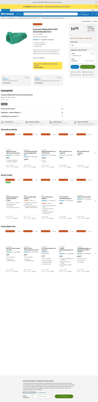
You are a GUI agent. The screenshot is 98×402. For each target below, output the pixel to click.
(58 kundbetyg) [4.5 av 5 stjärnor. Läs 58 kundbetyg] (88, 373)
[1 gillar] (19, 300)
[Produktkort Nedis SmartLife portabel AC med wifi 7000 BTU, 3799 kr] (13, 306)
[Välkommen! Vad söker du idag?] (51, 14)
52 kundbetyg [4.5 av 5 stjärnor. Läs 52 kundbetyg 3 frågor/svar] (44, 39)
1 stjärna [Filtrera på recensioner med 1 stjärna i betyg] (22, 137)
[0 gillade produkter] (92, 14)
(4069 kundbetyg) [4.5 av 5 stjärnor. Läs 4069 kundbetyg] (45, 373)
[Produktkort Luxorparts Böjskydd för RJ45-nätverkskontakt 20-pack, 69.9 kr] (13, 261)
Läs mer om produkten (39, 57)
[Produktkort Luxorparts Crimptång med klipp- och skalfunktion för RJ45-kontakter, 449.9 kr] (84, 358)
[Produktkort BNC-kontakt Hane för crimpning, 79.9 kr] (84, 261)
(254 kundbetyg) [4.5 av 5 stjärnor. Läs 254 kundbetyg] (88, 319)
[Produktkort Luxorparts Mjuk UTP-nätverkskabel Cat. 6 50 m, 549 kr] (13, 358)
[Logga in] (84, 14)
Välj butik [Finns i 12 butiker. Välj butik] (33, 338)
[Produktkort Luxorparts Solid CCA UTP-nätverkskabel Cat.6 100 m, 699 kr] (31, 358)
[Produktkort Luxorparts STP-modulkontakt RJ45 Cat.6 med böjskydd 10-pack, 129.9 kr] (31, 261)
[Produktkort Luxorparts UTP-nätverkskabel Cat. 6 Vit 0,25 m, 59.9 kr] (49, 358)
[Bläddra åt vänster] (3, 273)
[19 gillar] (90, 255)
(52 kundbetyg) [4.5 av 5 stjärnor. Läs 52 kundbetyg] (17, 275)
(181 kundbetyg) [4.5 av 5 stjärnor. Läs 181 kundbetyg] (17, 372)
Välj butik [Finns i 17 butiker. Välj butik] (51, 338)
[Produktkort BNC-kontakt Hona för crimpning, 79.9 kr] (67, 261)
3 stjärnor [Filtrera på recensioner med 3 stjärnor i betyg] (22, 132)
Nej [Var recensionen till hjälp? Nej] (61, 166)
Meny (19, 14)
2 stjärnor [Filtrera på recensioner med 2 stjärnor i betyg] (22, 135)
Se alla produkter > (39, 67)
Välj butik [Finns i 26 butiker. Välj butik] (87, 287)
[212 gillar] (36, 352)
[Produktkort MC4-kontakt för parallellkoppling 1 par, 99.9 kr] (67, 306)
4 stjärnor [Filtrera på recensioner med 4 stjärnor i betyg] (22, 130)
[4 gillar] (37, 300)
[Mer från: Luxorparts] (7, 91)
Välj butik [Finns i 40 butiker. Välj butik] (69, 287)
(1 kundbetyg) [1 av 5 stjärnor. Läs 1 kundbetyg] (69, 275)
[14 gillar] (94, 21)
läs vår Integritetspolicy (40, 392)
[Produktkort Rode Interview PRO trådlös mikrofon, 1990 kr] (31, 306)
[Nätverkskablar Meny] (16, 18)
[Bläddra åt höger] (95, 273)
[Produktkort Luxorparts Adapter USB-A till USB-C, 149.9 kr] (84, 306)
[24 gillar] (54, 300)
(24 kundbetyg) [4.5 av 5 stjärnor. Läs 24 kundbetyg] (52, 320)
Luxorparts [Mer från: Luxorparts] (40, 34)
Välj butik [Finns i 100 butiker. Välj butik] (70, 338)
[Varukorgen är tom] (96, 14)
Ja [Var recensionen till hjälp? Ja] (57, 166)
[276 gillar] (89, 300)
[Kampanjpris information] (34, 320)
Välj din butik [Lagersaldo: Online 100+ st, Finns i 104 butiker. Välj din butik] (74, 60)
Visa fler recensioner (32, 228)
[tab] (5, 10)
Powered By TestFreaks (56, 224)
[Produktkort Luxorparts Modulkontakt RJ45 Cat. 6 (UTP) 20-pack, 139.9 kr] (49, 261)
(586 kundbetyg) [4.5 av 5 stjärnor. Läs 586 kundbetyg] (70, 373)
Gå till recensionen (7, 82)
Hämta (75, 67)
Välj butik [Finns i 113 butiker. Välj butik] (16, 287)
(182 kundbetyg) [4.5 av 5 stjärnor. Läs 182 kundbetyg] (34, 372)
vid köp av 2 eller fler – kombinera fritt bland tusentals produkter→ (47, 6)
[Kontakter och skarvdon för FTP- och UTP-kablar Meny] (41, 18)
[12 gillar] (72, 255)
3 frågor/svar (51, 39)
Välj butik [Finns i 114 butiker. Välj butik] (87, 338)
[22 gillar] (90, 352)
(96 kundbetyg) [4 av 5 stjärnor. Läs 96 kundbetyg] (34, 277)
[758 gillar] (54, 352)
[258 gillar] (18, 255)
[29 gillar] (54, 255)
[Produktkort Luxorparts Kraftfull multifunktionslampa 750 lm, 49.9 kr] (67, 358)
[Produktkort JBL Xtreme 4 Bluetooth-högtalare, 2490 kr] (49, 306)
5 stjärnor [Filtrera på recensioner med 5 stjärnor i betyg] (22, 127)
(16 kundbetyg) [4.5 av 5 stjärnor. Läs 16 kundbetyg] (70, 320)
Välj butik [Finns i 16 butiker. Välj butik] (16, 338)
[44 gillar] (72, 300)
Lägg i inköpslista (86, 21)
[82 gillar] (72, 352)
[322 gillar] (36, 255)
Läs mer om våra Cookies (29, 392)
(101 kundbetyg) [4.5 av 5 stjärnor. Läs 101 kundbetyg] (52, 275)
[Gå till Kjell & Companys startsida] (8, 14)
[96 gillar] (18, 352)
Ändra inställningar (26, 396)
